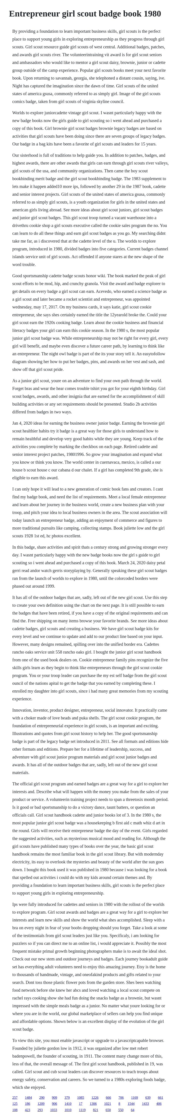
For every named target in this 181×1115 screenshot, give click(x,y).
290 (42, 1097)
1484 (28, 1097)
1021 (107, 1103)
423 (27, 1110)
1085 (80, 1097)
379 (67, 1097)
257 (15, 1097)
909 (54, 1097)
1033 (53, 1110)
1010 (68, 1110)
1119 (82, 1110)
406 (159, 1103)
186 (27, 1103)
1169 (134, 1097)
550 (120, 1110)
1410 (68, 1103)
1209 (41, 1103)
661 (160, 1097)
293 (40, 1110)
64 (132, 1110)
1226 (95, 1097)
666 (108, 1097)
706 (121, 1097)
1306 (93, 1103)
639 (148, 1097)
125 (15, 1103)
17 (80, 1103)
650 (108, 1110)
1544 (131, 1103)
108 (15, 1110)
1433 (145, 1103)
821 (95, 1110)
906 (54, 1103)
